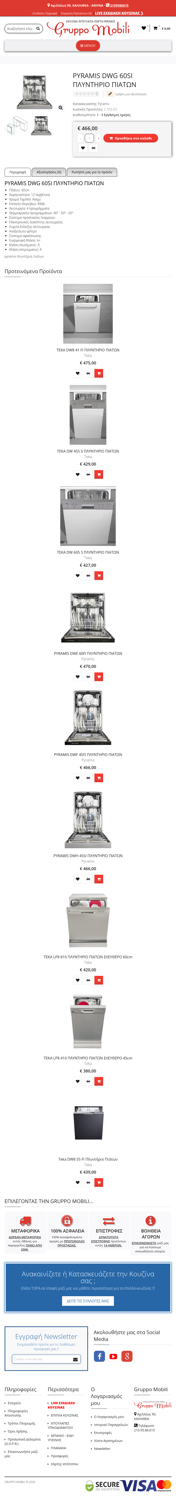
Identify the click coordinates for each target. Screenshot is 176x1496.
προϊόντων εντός (108, 1241)
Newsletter (102, 1448)
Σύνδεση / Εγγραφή (45, 13)
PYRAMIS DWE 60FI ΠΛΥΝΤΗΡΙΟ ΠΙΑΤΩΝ (88, 653)
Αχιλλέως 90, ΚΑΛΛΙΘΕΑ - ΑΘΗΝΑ (77, 5)
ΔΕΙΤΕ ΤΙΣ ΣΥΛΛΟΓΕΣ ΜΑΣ (88, 1301)
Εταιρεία (14, 1403)
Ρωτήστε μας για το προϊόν (92, 172)
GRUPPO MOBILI (15, 1482)
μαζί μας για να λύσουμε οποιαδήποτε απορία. (150, 1247)
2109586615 (119, 5)
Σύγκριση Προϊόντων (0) (76, 13)
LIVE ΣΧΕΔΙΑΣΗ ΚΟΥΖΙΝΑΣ (61, 1405)
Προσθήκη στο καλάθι (130, 138)
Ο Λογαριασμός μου (109, 1416)
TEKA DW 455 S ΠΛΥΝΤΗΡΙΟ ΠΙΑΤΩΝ (88, 451)
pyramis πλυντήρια (18, 256)
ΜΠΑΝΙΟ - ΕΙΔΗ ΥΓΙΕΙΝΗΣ (61, 1437)
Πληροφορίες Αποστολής (16, 1413)
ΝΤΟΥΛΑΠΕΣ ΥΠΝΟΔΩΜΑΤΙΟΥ (60, 1425)
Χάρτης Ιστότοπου (64, 1464)
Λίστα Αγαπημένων (108, 1440)
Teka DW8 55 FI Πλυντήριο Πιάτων (88, 1159)
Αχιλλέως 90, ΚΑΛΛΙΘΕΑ (145, 1416)
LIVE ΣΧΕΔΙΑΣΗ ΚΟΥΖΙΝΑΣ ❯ (119, 13)
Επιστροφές (103, 1432)
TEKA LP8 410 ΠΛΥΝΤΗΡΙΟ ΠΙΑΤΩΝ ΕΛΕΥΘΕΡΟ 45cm (88, 1058)
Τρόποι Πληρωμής (21, 1423)
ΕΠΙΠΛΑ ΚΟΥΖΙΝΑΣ (64, 1415)
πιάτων (38, 256)
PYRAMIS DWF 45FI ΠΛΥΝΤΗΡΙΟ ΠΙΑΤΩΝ (88, 754)
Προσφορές (59, 1456)
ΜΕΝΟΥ (87, 45)
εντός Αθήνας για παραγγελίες (25, 1243)
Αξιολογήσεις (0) (49, 172)
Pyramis (103, 104)
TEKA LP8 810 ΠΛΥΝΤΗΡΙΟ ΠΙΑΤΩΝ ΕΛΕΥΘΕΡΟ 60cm (88, 956)
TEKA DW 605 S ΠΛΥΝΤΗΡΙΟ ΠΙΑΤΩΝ (88, 552)
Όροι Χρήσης (18, 1431)
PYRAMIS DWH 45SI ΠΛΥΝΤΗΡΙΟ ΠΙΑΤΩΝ (88, 855)
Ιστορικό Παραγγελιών (111, 1424)
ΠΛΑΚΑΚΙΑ (58, 1448)
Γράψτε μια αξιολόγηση (126, 94)
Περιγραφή (17, 172)
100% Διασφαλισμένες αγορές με (67, 1241)
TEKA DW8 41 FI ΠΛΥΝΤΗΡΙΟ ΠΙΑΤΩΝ (88, 350)
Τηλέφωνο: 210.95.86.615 (144, 1427)
